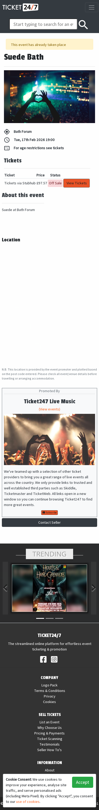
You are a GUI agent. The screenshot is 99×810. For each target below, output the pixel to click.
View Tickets (77, 183)
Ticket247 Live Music (49, 401)
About (49, 770)
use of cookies (28, 801)
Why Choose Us (49, 727)
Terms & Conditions (49, 690)
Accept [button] (82, 782)
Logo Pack (49, 685)
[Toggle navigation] (91, 7)
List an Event (49, 722)
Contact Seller (49, 522)
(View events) (49, 409)
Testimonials (49, 744)
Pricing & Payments (49, 733)
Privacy (49, 696)
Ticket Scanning (49, 738)
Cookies (49, 701)
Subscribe (49, 512)
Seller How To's (49, 749)
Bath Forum (18, 132)
